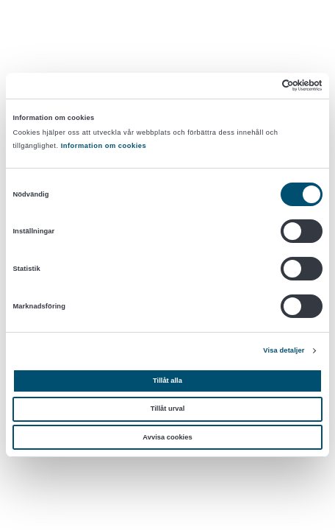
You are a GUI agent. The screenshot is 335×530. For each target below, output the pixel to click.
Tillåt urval (168, 408)
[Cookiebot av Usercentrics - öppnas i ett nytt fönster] (258, 85)
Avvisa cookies (167, 437)
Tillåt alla (167, 380)
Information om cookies (104, 145)
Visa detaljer (283, 350)
